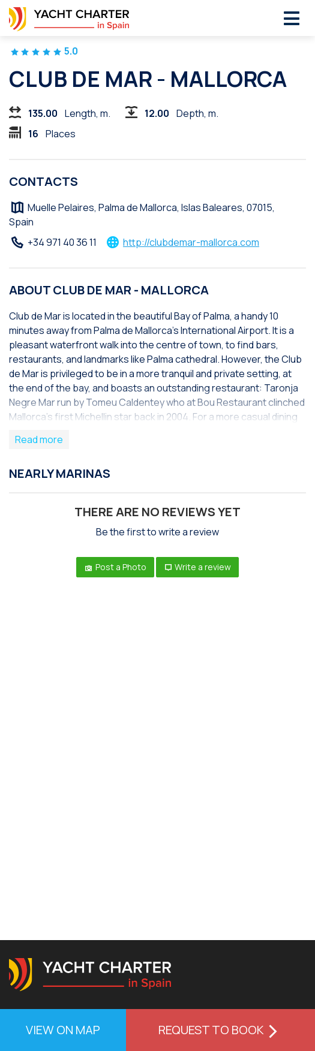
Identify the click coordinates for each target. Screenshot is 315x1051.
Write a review (198, 567)
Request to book (220, 1030)
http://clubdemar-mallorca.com (191, 242)
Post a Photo (115, 567)
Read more (39, 439)
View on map (63, 1030)
